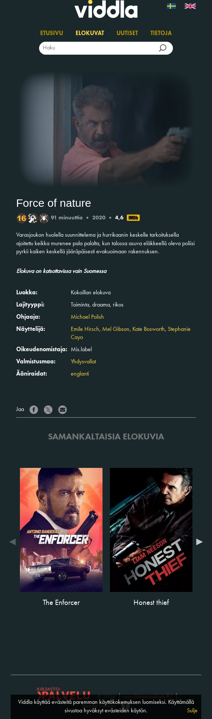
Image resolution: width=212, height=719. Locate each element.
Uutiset (127, 34)
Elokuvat (90, 34)
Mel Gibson (115, 329)
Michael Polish (87, 317)
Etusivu (51, 34)
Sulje (192, 711)
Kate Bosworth (148, 329)
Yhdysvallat (83, 362)
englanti (80, 374)
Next (197, 541)
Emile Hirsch (85, 329)
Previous (14, 541)
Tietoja (161, 34)
